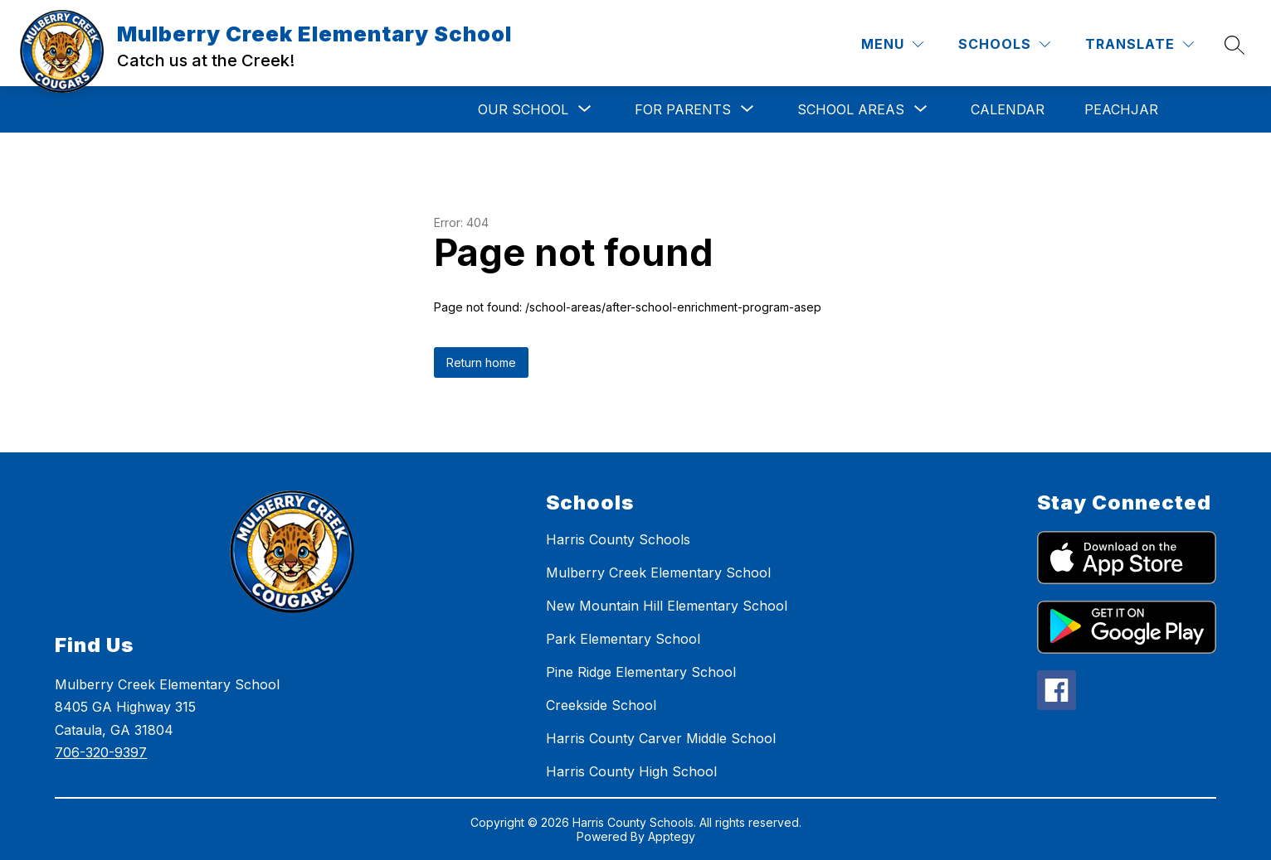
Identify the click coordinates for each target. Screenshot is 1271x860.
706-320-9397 (101, 752)
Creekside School (601, 705)
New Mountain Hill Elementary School (666, 605)
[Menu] (892, 44)
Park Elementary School (623, 639)
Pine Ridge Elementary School (641, 672)
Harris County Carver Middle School (661, 738)
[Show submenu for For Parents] (683, 109)
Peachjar (1121, 109)
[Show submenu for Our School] (523, 109)
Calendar (1008, 109)
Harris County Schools (618, 539)
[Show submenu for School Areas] (850, 109)
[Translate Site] (1139, 44)
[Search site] (1234, 45)
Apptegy (671, 836)
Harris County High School (631, 771)
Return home (481, 362)
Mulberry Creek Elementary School (658, 572)
